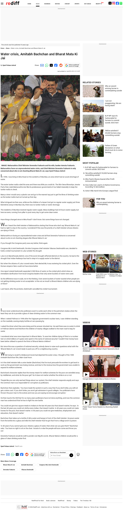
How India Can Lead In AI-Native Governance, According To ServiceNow (102, 186)
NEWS (37, 4)
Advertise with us (46, 507)
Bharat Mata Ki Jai (9, 465)
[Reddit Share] (60, 65)
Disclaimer (56, 507)
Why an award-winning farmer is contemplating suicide (113, 88)
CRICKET (67, 4)
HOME (29, 4)
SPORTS (77, 4)
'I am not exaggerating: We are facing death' (113, 103)
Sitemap (73, 507)
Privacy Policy (65, 507)
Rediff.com (36, 507)
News (8, 48)
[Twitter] (110, 3)
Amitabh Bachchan (27, 465)
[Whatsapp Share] (46, 65)
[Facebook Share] (55, 65)
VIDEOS (86, 322)
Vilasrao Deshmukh (27, 469)
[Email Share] (41, 65)
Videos (75, 500)
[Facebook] (117, 3)
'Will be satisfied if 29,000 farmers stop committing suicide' (113, 133)
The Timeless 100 (85, 500)
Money (69, 500)
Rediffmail (61, 500)
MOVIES (57, 4)
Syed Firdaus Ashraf (9, 65)
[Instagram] (114, 3)
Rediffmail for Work (38, 500)
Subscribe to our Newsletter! (58, 452)
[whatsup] (121, 3)
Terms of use (94, 507)
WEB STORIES (89, 251)
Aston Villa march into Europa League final (101, 191)
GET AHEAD (87, 4)
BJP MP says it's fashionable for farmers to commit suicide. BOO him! (101, 168)
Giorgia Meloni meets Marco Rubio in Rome (99, 379)
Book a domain (50, 500)
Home (2, 48)
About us (86, 507)
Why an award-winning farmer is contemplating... (108, 203)
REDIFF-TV (99, 4)
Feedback (80, 507)
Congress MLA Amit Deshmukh (49, 465)
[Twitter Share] (51, 65)
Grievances (103, 507)
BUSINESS (47, 4)
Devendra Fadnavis (9, 469)
